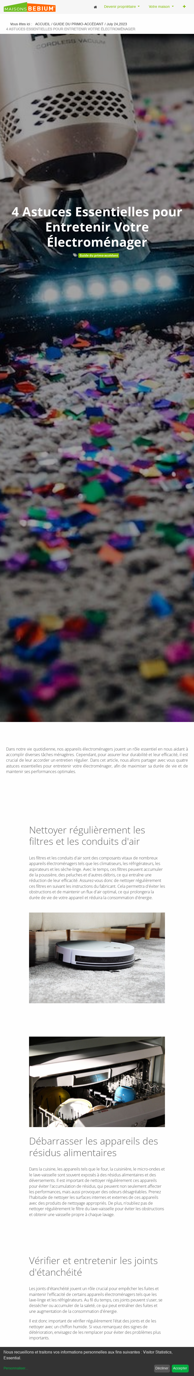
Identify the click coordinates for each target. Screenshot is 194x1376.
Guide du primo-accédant (99, 255)
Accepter (180, 1368)
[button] (184, 7)
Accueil (42, 24)
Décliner (161, 1368)
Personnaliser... (16, 1368)
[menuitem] (95, 7)
